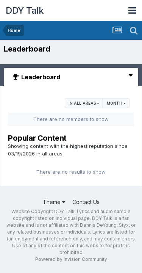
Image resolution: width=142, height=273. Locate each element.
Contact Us (86, 202)
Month (116, 103)
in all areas (84, 103)
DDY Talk (25, 10)
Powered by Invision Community (71, 259)
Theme (54, 202)
